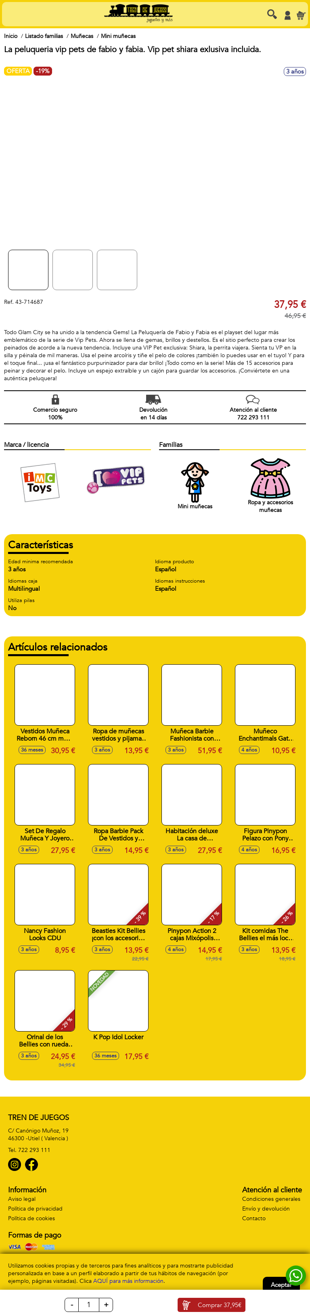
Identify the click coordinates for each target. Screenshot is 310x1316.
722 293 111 (34, 1150)
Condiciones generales (271, 1199)
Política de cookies (31, 1218)
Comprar (219, 1305)
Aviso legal (22, 1199)
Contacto (254, 1218)
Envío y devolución (266, 1209)
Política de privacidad (35, 1209)
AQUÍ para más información (128, 1281)
